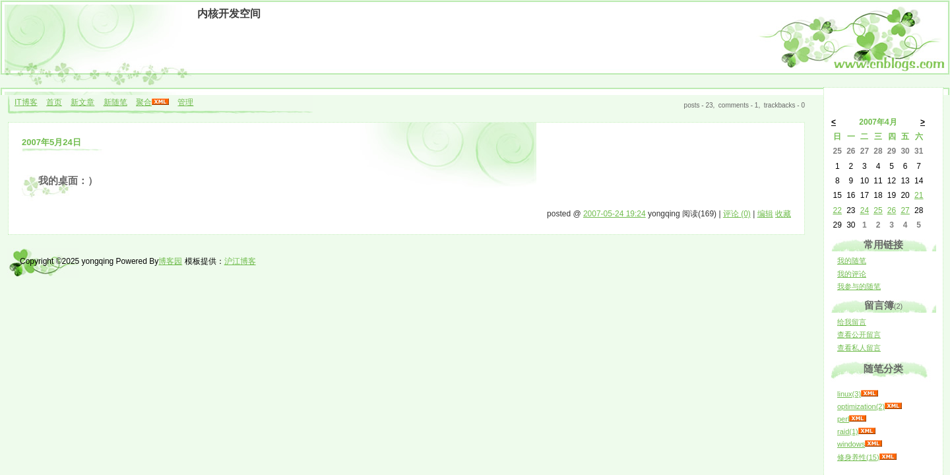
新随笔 (115, 102)
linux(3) (849, 394)
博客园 (170, 261)
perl (843, 419)
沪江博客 (240, 261)
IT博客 (26, 102)
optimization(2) (861, 406)
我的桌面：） (68, 180)
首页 (54, 102)
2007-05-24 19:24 (614, 213)
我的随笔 (851, 261)
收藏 (783, 213)
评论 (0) (737, 213)
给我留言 (851, 322)
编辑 (765, 213)
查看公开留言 (859, 334)
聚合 (144, 102)
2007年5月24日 (51, 142)
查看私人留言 (859, 348)
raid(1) (847, 431)
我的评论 (851, 274)
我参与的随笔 (859, 286)
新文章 (82, 102)
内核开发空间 (229, 13)
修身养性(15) (858, 457)
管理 (185, 102)
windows (851, 444)
